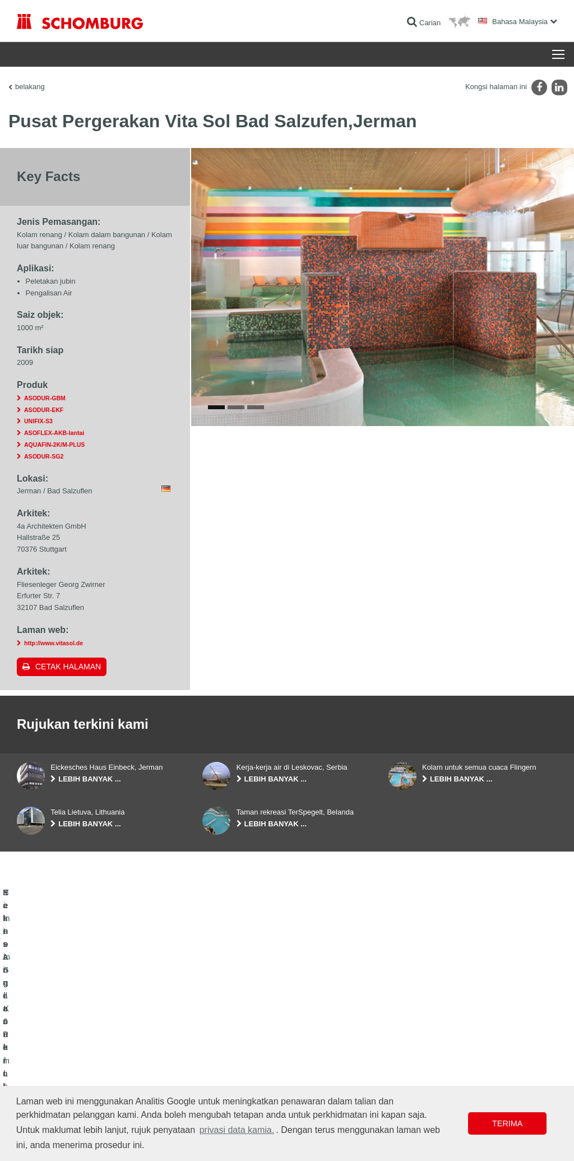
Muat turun (218, 1063)
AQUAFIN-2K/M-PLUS (54, 444)
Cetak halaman (68, 666)
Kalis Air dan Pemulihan (52, 1047)
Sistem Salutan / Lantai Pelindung (67, 1080)
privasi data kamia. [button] (237, 1130)
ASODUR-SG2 (43, 456)
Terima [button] (507, 1123)
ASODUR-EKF (43, 409)
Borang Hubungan (229, 1080)
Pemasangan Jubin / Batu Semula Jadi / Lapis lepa (93, 1063)
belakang (30, 86)
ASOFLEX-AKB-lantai (54, 432)
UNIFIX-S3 (38, 421)
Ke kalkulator (221, 1047)
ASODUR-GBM (45, 398)
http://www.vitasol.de (53, 643)
